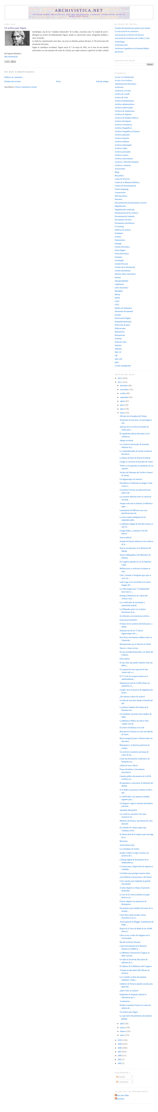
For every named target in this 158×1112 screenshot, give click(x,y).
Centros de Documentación (125, 186)
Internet (118, 277)
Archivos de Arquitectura (124, 111)
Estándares (119, 233)
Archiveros (119, 87)
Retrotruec (124, 841)
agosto (123, 401)
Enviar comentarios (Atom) (26, 87)
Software (118, 338)
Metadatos (119, 291)
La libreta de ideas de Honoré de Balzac (135, 458)
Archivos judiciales (122, 135)
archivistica (119, 1099)
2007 (120, 1052)
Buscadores (119, 176)
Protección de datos (122, 325)
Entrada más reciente (12, 81)
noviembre (124, 389)
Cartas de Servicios (122, 179)
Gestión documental (122, 271)
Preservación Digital (123, 318)
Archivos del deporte (123, 121)
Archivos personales (123, 152)
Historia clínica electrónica (125, 274)
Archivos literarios (122, 138)
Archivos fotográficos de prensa (127, 131)
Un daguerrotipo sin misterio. (131, 479)
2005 (120, 1059)
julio (122, 405)
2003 (120, 1063)
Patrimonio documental (124, 311)
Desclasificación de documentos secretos (131, 203)
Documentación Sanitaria (124, 216)
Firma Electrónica (122, 254)
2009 (120, 1044)
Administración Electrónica (125, 84)
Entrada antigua (102, 81)
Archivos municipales (123, 145)
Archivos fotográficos (123, 128)
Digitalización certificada (124, 209)
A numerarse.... (125, 1001)
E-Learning (119, 226)
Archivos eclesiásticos (123, 125)
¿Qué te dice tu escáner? (129, 991)
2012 (120, 378)
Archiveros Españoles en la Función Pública (132, 48)
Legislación (119, 284)
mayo (122, 413)
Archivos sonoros (121, 155)
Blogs (117, 172)
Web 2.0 (118, 352)
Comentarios (122, 1082)
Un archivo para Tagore (15, 28)
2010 (120, 1040)
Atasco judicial (125, 537)
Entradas (120, 1077)
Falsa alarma (124, 659)
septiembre (124, 397)
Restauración (120, 335)
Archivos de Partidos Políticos (126, 118)
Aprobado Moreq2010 (128, 810)
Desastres (118, 199)
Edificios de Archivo (123, 230)
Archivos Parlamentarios (124, 101)
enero (122, 1035)
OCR (117, 305)
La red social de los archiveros (126, 31)
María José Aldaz (122, 1095)
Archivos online (121, 148)
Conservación (120, 192)
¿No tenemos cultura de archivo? (132, 697)
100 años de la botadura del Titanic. (133, 416)
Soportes (118, 345)
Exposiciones (120, 240)
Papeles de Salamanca (123, 308)
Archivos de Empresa (123, 114)
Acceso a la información (124, 77)
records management (123, 366)
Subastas (118, 349)
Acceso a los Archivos (123, 80)
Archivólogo (120, 42)
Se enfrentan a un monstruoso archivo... (135, 616)
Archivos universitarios (124, 158)
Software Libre (121, 342)
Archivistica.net (79, 10)
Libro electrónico (121, 288)
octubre (123, 393)
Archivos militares (122, 141)
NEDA (117, 298)
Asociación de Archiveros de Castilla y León (132, 38)
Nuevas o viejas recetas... (129, 648)
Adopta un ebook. (126, 440)
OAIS (117, 301)
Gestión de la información (125, 267)
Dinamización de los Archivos (126, 213)
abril (122, 1024)
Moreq (117, 294)
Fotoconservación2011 (128, 620)
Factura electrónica (122, 247)
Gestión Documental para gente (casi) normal (132, 28)
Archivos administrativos (124, 104)
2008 (120, 1048)
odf (116, 355)
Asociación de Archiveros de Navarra (129, 35)
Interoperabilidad (121, 281)
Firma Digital (120, 250)
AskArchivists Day (127, 845)
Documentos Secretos (123, 220)
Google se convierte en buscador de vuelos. (136, 462)
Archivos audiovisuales (124, 108)
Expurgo (118, 243)
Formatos (118, 257)
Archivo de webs (121, 97)
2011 (120, 382)
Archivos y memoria (123, 165)
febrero (123, 1031)
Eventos (118, 237)
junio (122, 409)
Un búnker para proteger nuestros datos (135, 873)
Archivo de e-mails (122, 94)
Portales (118, 315)
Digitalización (120, 206)
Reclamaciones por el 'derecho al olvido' (135, 644)
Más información (11, 57)
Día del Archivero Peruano (130, 942)
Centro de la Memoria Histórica (127, 182)
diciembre (124, 385)
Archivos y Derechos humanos (127, 162)
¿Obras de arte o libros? (129, 765)
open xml (118, 359)
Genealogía (119, 260)
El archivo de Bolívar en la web (132, 728)
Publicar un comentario (13, 77)
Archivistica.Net (121, 45)
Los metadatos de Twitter (129, 849)
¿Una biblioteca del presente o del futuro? (136, 877)
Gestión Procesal (121, 264)
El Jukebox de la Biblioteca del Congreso (136, 966)
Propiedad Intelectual (123, 322)
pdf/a (117, 362)
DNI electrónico (121, 196)
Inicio (58, 81)
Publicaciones (120, 328)
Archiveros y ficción (123, 91)
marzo (122, 1027)
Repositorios (120, 332)
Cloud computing (121, 189)
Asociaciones (120, 169)
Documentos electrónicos (124, 223)
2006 (120, 1055)
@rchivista (119, 52)
